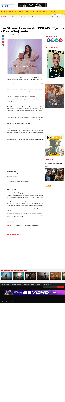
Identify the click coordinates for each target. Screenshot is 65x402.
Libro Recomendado (16, 284)
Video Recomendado (5, 284)
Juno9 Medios (18, 35)
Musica (21, 16)
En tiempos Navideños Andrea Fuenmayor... (5, 278)
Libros (17, 16)
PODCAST (45, 11)
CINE (27, 11)
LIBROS (32, 11)
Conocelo (38, 284)
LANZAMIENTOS (19, 11)
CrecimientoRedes (51, 16)
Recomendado (11, 16)
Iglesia (39, 16)
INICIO (5, 11)
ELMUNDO (38, 11)
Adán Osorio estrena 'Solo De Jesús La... (18, 278)
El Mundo (34, 16)
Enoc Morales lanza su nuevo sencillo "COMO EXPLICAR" (26, 225)
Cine (25, 16)
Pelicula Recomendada (29, 284)
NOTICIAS (11, 11)
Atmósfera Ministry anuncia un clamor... (54, 278)
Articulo (29, 16)
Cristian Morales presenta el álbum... (42, 278)
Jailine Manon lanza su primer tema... (31, 278)
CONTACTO (52, 11)
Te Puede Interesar (47, 284)
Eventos (43, 16)
